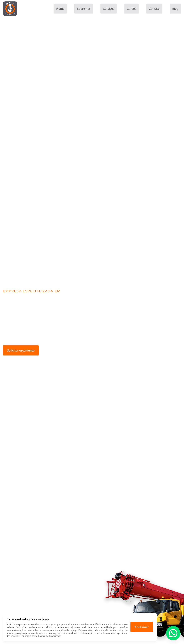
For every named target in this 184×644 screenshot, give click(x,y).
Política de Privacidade (49, 636)
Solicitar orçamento (20, 350)
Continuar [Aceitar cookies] (142, 627)
